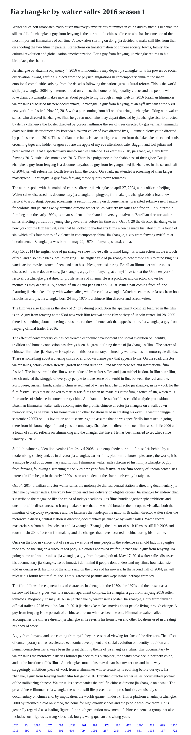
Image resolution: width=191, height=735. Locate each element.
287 (105, 730)
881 (139, 730)
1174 (106, 725)
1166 (128, 730)
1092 (94, 730)
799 (82, 730)
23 (26, 725)
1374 (163, 730)
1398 (140, 725)
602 (61, 730)
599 (27, 730)
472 (128, 725)
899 (162, 725)
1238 (174, 725)
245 (116, 730)
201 (84, 725)
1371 (38, 730)
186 (118, 725)
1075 (49, 725)
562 (152, 725)
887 (61, 725)
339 (50, 730)
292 (95, 725)
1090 (37, 725)
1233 (72, 725)
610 (71, 730)
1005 (151, 730)
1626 (15, 725)
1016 (15, 730)
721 (175, 730)
